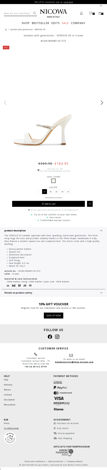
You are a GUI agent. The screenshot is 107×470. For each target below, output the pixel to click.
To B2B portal (11, 428)
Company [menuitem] (78, 23)
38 (50, 192)
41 (68, 192)
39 (56, 192)
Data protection (56, 461)
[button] (102, 103)
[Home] (6, 29)
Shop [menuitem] (26, 23)
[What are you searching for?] (34, 13)
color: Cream (53, 176)
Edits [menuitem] (55, 23)
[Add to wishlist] (90, 204)
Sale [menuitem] (65, 23)
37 (44, 192)
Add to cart (48, 203)
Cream (53, 181)
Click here (68, 2)
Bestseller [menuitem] (40, 23)
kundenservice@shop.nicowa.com (74, 362)
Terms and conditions (34, 461)
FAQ (6, 379)
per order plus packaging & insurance (55, 171)
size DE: (53, 187)
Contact (8, 394)
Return (7, 389)
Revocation (10, 404)
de (101, 6)
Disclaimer (9, 399)
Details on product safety (18, 292)
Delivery (8, 384)
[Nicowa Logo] (53, 13)
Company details (75, 461)
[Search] (18, 13)
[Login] (81, 13)
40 (62, 192)
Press (7, 423)
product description (15, 230)
